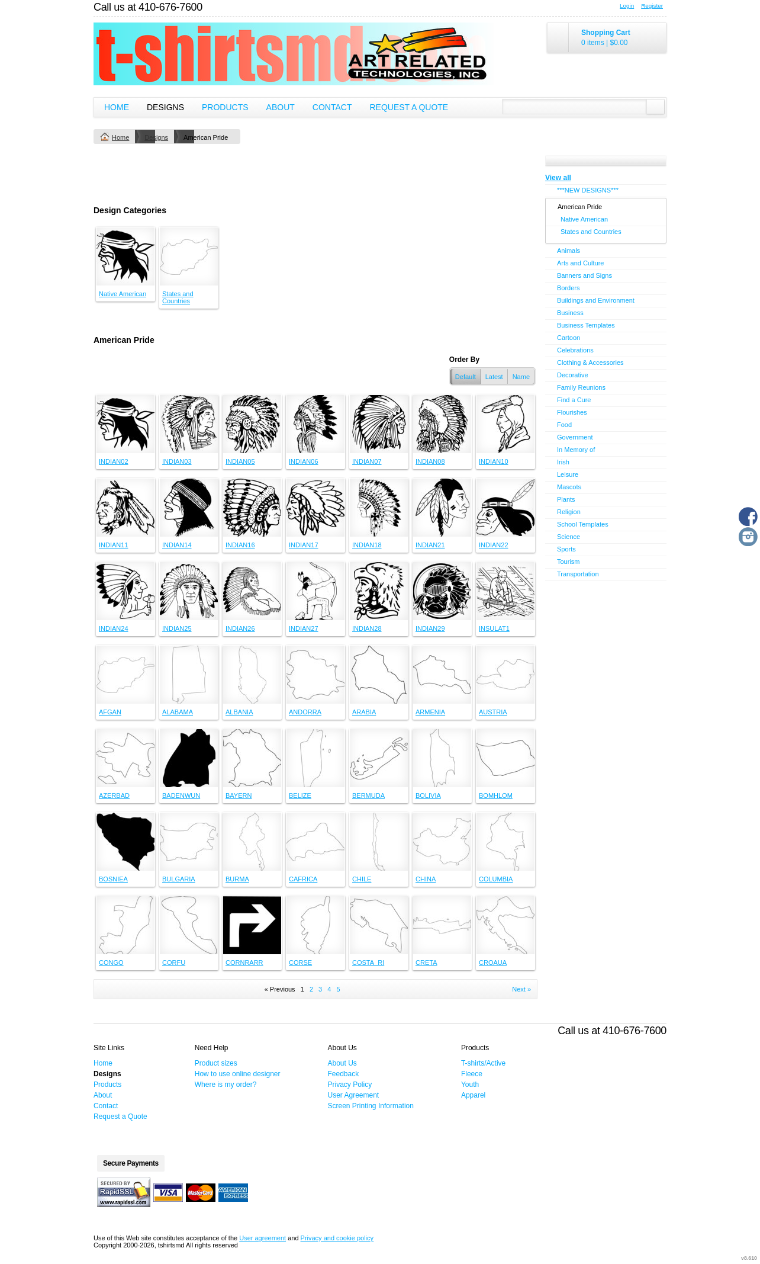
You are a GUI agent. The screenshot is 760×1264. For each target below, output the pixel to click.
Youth (470, 1084)
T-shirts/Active (483, 1063)
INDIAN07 (367, 461)
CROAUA (493, 962)
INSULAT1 (494, 628)
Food (564, 424)
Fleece (471, 1074)
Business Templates (586, 325)
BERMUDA (368, 795)
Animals (568, 250)
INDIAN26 (240, 628)
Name (521, 376)
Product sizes (216, 1063)
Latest (494, 376)
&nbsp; (125, 256)
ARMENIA (430, 712)
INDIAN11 (113, 544)
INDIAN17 (303, 544)
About (280, 107)
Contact (332, 107)
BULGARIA (178, 879)
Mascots (569, 486)
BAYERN (239, 795)
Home (116, 107)
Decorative (572, 374)
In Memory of (576, 449)
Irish (563, 462)
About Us (342, 1063)
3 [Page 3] (320, 989)
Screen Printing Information (371, 1106)
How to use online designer (238, 1074)
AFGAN (110, 712)
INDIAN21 (430, 544)
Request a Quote (408, 107)
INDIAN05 (240, 461)
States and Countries (178, 297)
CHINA (426, 879)
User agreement (262, 1237)
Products (225, 107)
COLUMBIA (496, 879)
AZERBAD (114, 795)
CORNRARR (244, 962)
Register (652, 5)
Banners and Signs (584, 275)
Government (575, 437)
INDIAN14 (177, 544)
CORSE (300, 962)
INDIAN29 (430, 628)
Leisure (567, 474)
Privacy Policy (350, 1084)
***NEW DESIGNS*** (588, 190)
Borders (568, 287)
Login (627, 5)
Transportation (578, 574)
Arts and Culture (580, 263)
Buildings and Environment (596, 300)
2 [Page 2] (311, 989)
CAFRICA (303, 879)
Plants (566, 499)
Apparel (473, 1095)
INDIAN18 (367, 544)
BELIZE (300, 795)
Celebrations (575, 350)
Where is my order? (226, 1084)
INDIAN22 (493, 544)
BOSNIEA (113, 879)
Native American (122, 293)
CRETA (426, 962)
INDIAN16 (240, 544)
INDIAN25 (177, 628)
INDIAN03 (177, 461)
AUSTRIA (493, 712)
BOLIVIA (428, 795)
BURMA (237, 879)
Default (465, 376)
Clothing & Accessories (590, 362)
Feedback (343, 1074)
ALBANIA (239, 712)
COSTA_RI (368, 962)
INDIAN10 (493, 461)
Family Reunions (581, 387)
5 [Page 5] (338, 989)
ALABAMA (177, 712)
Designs (165, 107)
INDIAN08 (430, 461)
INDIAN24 (113, 628)
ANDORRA (305, 712)
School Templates (582, 524)
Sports (566, 549)
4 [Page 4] (329, 989)
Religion (569, 511)
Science (568, 536)
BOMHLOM (496, 795)
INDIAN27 (303, 628)
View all (558, 178)
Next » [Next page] (521, 989)
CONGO (111, 962)
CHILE (361, 879)
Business (570, 312)
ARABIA (364, 712)
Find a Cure (574, 399)
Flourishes (572, 412)
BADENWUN (181, 795)
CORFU (173, 962)
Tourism (568, 561)
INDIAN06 (303, 461)
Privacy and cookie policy (337, 1237)
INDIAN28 (367, 628)
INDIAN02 (113, 461)
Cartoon (568, 337)
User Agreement (353, 1095)
